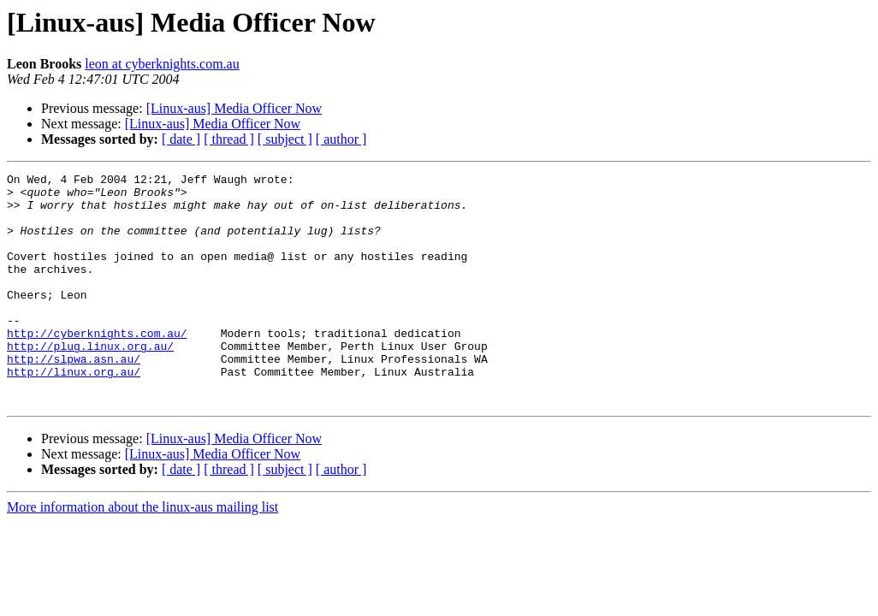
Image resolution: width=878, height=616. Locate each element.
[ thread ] (229, 139)
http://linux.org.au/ (73, 412)
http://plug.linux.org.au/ (90, 381)
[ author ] (341, 139)
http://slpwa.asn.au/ (73, 397)
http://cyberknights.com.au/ (97, 366)
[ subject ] (285, 139)
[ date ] (181, 139)
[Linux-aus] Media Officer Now (234, 108)
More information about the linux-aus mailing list (142, 553)
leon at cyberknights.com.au (162, 63)
